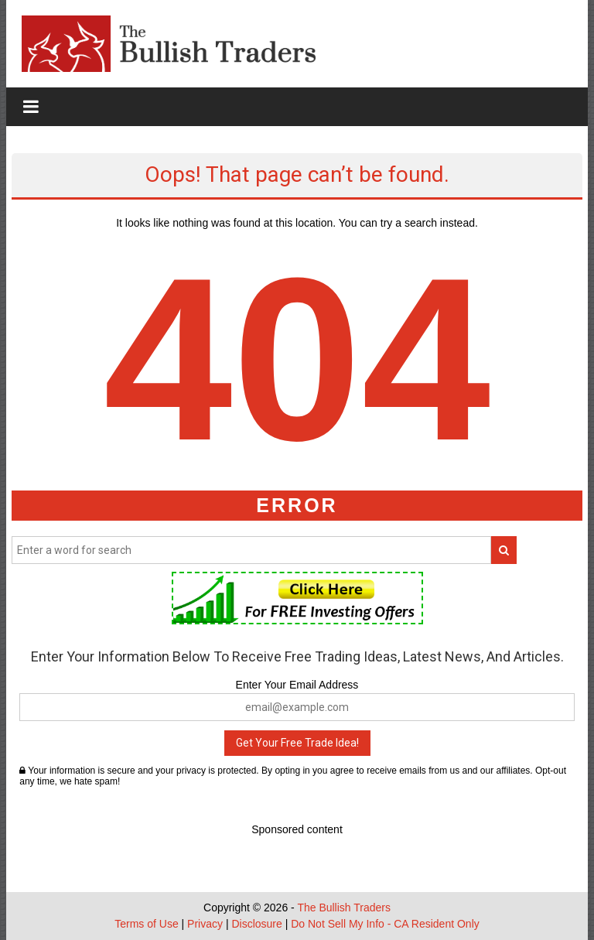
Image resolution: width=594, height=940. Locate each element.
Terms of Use (146, 924)
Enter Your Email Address (297, 685)
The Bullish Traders (344, 907)
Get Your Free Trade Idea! (297, 743)
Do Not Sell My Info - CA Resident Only (385, 924)
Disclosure (256, 924)
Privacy (205, 924)
